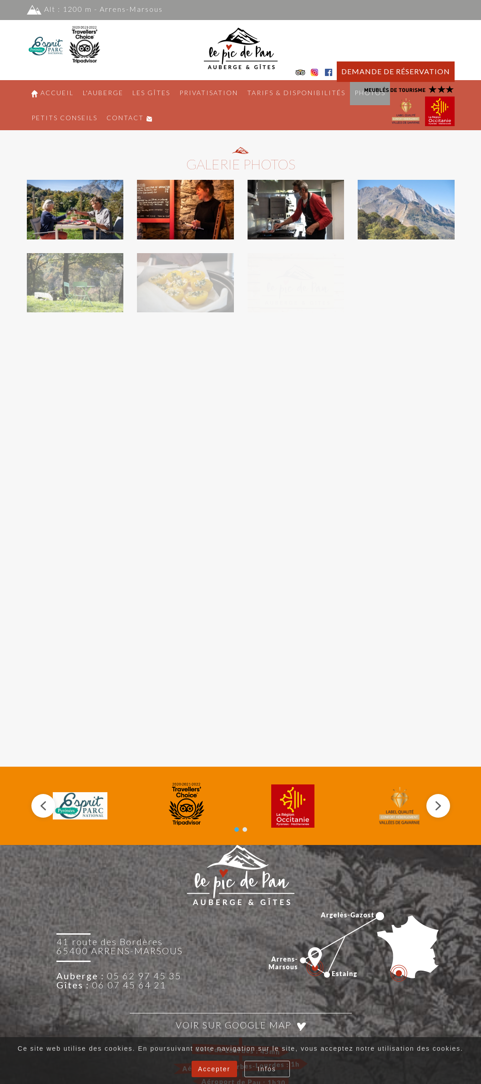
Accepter (214, 1069)
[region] (241, 806)
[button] (75, 209)
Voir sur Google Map (241, 1024)
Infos (267, 1069)
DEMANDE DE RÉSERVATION (395, 71)
